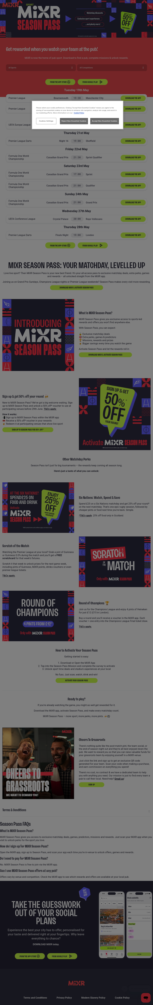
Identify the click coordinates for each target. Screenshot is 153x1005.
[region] (77, 115)
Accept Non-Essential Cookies (104, 121)
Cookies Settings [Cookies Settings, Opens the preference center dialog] (46, 121)
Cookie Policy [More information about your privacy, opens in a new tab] (79, 113)
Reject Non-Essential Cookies (74, 121)
